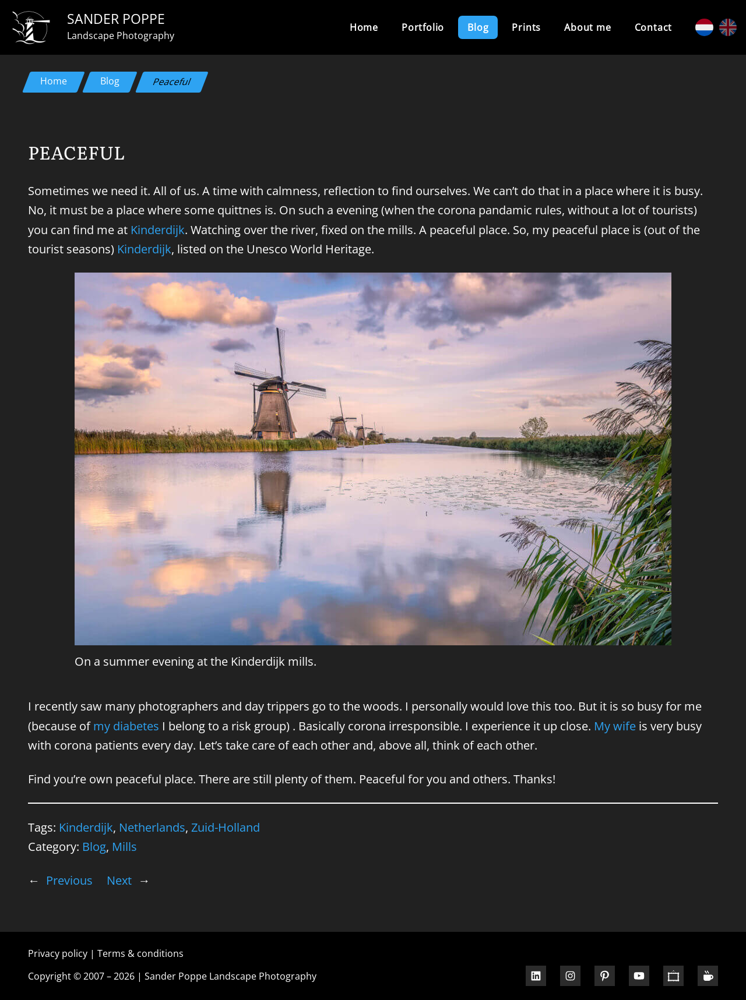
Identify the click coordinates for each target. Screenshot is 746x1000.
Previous (69, 880)
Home (364, 27)
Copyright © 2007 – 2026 (81, 976)
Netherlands (152, 827)
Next (119, 880)
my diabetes (126, 726)
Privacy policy (57, 953)
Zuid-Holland (225, 827)
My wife (615, 726)
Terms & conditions (140, 953)
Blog (109, 81)
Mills (124, 846)
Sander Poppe (116, 18)
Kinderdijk (158, 229)
